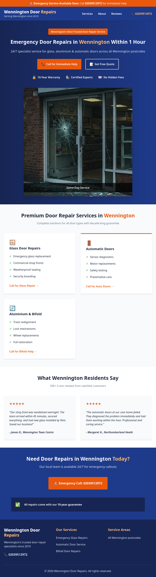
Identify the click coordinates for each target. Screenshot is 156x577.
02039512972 (93, 3)
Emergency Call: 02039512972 (78, 483)
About (102, 14)
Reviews (116, 14)
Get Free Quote (102, 64)
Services (87, 14)
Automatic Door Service (70, 544)
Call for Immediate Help (59, 64)
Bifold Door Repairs (68, 551)
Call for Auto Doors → (100, 286)
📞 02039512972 (141, 14)
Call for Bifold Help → (23, 351)
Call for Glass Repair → (24, 285)
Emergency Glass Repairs (72, 538)
